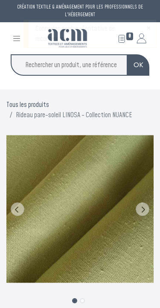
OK (138, 65)
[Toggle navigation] (16, 38)
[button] (17, 209)
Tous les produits (27, 105)
